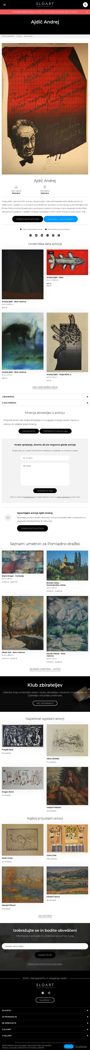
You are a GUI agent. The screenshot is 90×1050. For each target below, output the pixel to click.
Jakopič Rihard (8, 905)
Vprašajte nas (45, 491)
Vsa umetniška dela (45, 387)
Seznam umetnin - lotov (45, 669)
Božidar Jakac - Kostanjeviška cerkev (56, 584)
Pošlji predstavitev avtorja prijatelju (57, 229)
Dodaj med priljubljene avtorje (31, 229)
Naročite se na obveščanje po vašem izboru (45, 964)
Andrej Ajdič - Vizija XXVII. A (59, 374)
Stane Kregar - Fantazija (13, 576)
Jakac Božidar (53, 759)
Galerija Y (45, 1000)
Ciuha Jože (51, 855)
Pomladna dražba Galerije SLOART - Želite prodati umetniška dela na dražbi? (45, 12)
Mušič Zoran (7, 858)
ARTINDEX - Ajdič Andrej (61, 219)
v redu (69, 1046)
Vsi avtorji (45, 916)
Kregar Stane (8, 792)
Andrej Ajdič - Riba (55, 277)
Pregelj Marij (7, 750)
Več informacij (45, 703)
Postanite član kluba (55, 431)
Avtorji (19, 36)
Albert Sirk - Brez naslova (13, 652)
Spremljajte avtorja (27, 219)
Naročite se (45, 955)
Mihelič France (53, 897)
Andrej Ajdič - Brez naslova (14, 302)
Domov (4, 36)
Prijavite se (28, 431)
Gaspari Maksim (54, 807)
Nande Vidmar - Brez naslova (56, 655)
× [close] (87, 12)
